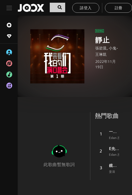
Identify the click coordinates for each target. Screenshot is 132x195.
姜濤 (112, 172)
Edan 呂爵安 (117, 138)
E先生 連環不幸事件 (114, 149)
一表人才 (114, 131)
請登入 (85, 8)
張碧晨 (101, 49)
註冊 (119, 8)
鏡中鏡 (114, 165)
